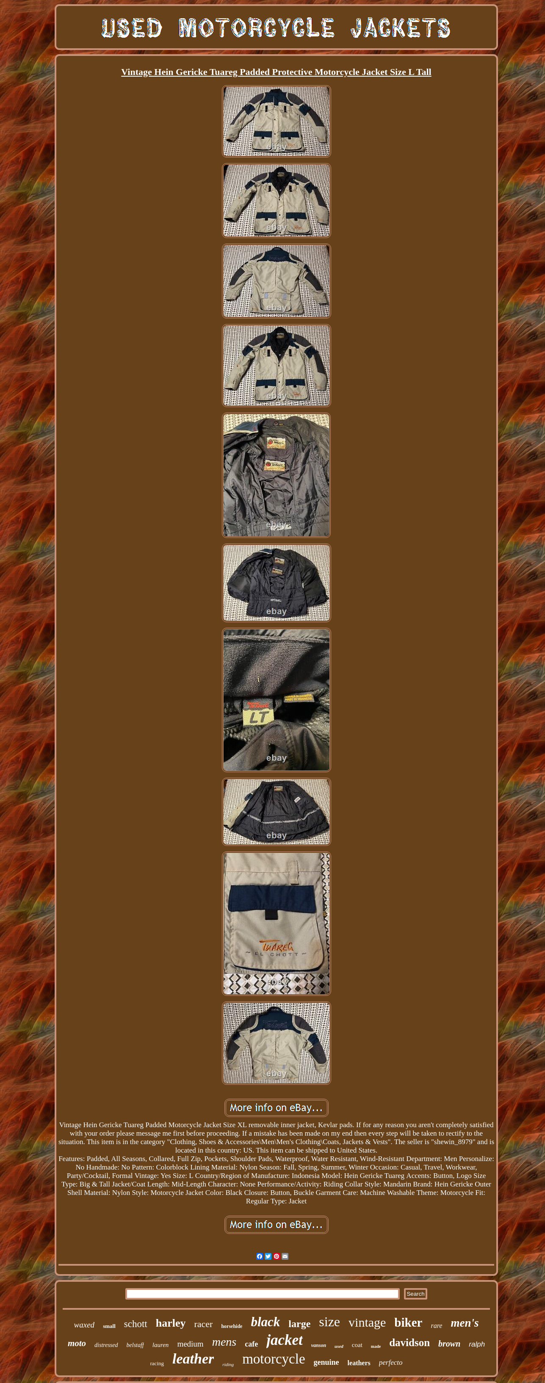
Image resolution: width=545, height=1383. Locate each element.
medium (190, 1343)
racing (157, 1363)
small (109, 1326)
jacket (284, 1340)
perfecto (391, 1362)
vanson (318, 1345)
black (265, 1321)
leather (193, 1358)
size (329, 1321)
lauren (160, 1344)
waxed (84, 1324)
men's (465, 1322)
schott (135, 1324)
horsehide (231, 1326)
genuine (326, 1362)
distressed (106, 1345)
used (339, 1346)
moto (77, 1343)
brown (449, 1343)
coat (357, 1344)
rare (436, 1325)
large (299, 1323)
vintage (367, 1322)
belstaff (135, 1345)
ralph (477, 1344)
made (376, 1346)
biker (408, 1322)
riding (228, 1364)
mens (224, 1341)
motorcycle (273, 1358)
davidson (409, 1342)
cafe (251, 1344)
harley (171, 1323)
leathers (359, 1362)
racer (203, 1324)
